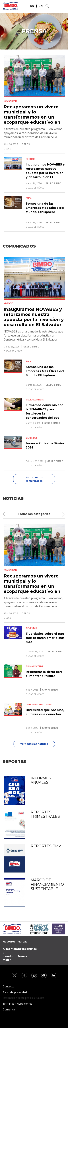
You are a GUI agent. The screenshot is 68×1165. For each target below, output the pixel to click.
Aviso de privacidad (15, 992)
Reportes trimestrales (45, 814)
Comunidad (10, 100)
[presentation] (4, 514)
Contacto (9, 986)
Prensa (22, 956)
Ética (29, 198)
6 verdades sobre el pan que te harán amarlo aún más (45, 638)
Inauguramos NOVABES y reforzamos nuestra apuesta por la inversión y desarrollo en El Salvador (45, 173)
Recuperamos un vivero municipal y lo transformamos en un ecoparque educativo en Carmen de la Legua (32, 117)
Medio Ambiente (35, 399)
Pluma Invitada (34, 666)
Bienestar (31, 438)
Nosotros (9, 941)
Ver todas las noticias (34, 744)
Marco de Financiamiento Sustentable (47, 884)
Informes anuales (41, 780)
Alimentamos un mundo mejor (12, 954)
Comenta (9, 1009)
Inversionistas (27, 949)
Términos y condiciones (17, 1003)
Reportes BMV (46, 846)
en (41, 6)
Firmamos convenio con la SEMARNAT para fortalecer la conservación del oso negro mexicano (44, 413)
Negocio (31, 159)
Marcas (22, 941)
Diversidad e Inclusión (38, 704)
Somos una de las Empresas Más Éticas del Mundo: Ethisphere (45, 208)
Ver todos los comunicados (34, 478)
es (32, 6)
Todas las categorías (34, 514)
